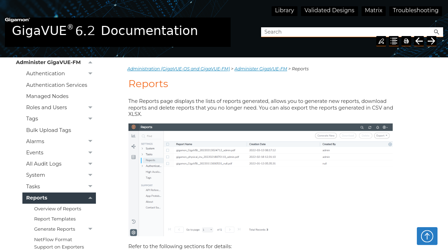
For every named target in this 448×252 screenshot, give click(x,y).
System (61, 175)
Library (284, 10)
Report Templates (55, 219)
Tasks (61, 186)
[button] (436, 32)
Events (61, 153)
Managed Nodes (47, 96)
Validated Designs (329, 10)
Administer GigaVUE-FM (56, 62)
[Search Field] (352, 32)
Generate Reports (65, 229)
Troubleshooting (416, 10)
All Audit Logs (61, 164)
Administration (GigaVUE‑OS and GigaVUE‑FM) (178, 68)
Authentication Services (56, 85)
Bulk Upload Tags (48, 130)
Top (427, 235)
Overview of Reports (57, 208)
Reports (61, 198)
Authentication (61, 73)
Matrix (374, 10)
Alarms (61, 141)
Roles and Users (61, 107)
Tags (61, 119)
